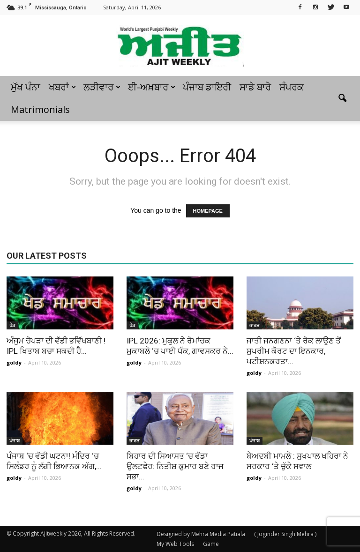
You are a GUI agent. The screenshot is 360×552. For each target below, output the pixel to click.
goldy (14, 362)
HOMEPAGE (208, 211)
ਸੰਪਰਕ (291, 87)
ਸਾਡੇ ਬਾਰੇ (255, 87)
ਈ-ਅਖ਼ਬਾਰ (151, 87)
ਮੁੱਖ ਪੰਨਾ (25, 87)
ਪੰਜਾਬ (14, 440)
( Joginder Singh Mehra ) (285, 534)
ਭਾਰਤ (254, 325)
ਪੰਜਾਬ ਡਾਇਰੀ (207, 87)
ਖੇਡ (12, 325)
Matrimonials (40, 109)
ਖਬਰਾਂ (62, 87)
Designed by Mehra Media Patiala (201, 534)
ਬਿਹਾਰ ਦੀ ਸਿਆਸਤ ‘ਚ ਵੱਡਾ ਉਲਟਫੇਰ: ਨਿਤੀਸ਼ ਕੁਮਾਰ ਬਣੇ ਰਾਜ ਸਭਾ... (175, 466)
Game (211, 544)
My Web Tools (175, 544)
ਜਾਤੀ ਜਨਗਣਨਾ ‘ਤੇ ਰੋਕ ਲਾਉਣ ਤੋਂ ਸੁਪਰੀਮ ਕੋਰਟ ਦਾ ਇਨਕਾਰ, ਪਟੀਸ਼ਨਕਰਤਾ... (294, 351)
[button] (342, 98)
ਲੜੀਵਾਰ (101, 87)
